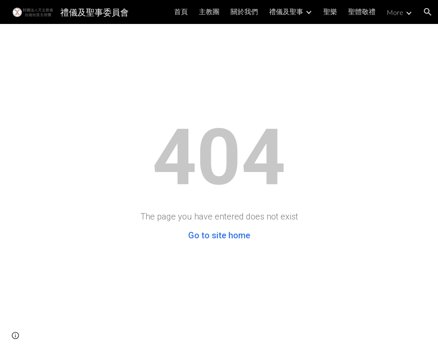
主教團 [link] (209, 11)
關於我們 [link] (244, 11)
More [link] (395, 12)
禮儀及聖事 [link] (286, 11)
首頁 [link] (181, 11)
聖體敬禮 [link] (362, 11)
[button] (427, 12)
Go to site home (219, 235)
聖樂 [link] (330, 11)
